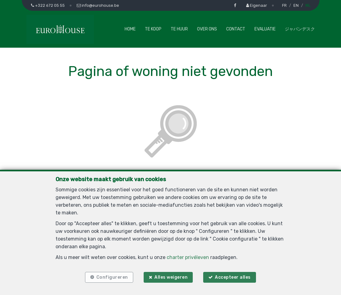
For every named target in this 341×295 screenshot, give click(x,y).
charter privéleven (188, 257)
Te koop (153, 29)
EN (296, 5)
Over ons (207, 29)
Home (130, 29)
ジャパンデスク (300, 29)
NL (307, 5)
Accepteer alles (233, 277)
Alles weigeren (171, 277)
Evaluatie (265, 29)
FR (284, 5)
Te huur (179, 29)
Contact (235, 29)
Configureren (112, 277)
